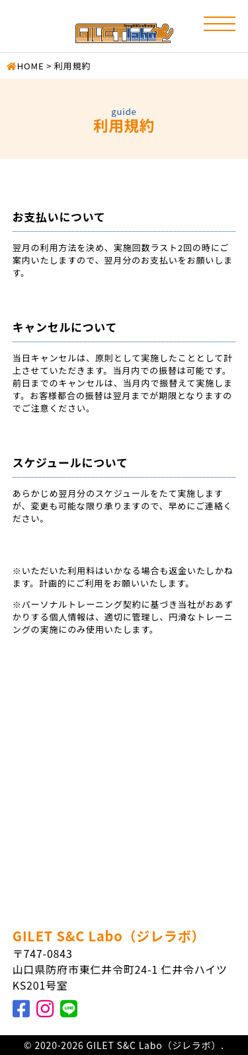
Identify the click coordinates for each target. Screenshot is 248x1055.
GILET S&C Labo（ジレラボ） (109, 935)
